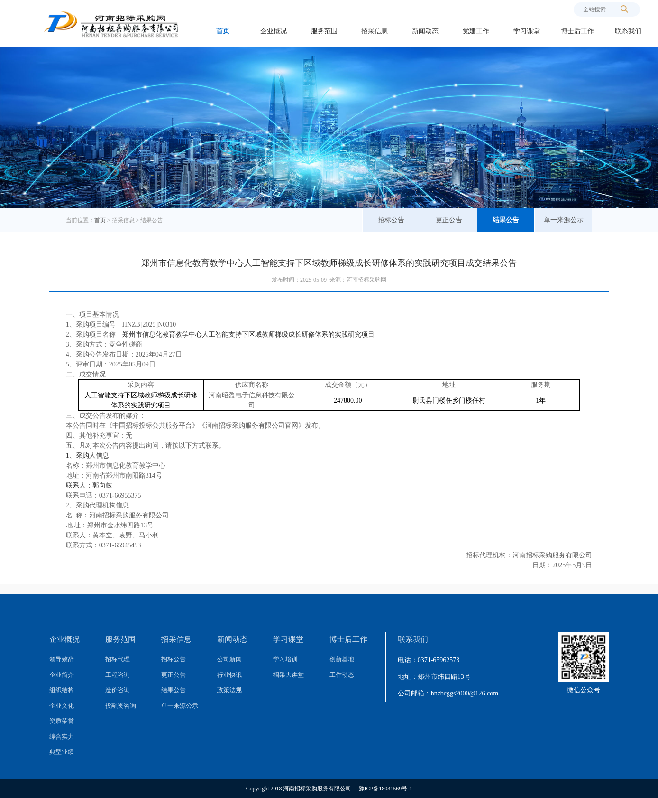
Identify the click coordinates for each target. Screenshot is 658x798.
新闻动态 (425, 31)
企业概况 (273, 31)
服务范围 (324, 31)
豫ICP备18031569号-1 (385, 788)
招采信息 (374, 31)
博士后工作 (577, 31)
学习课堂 (526, 31)
